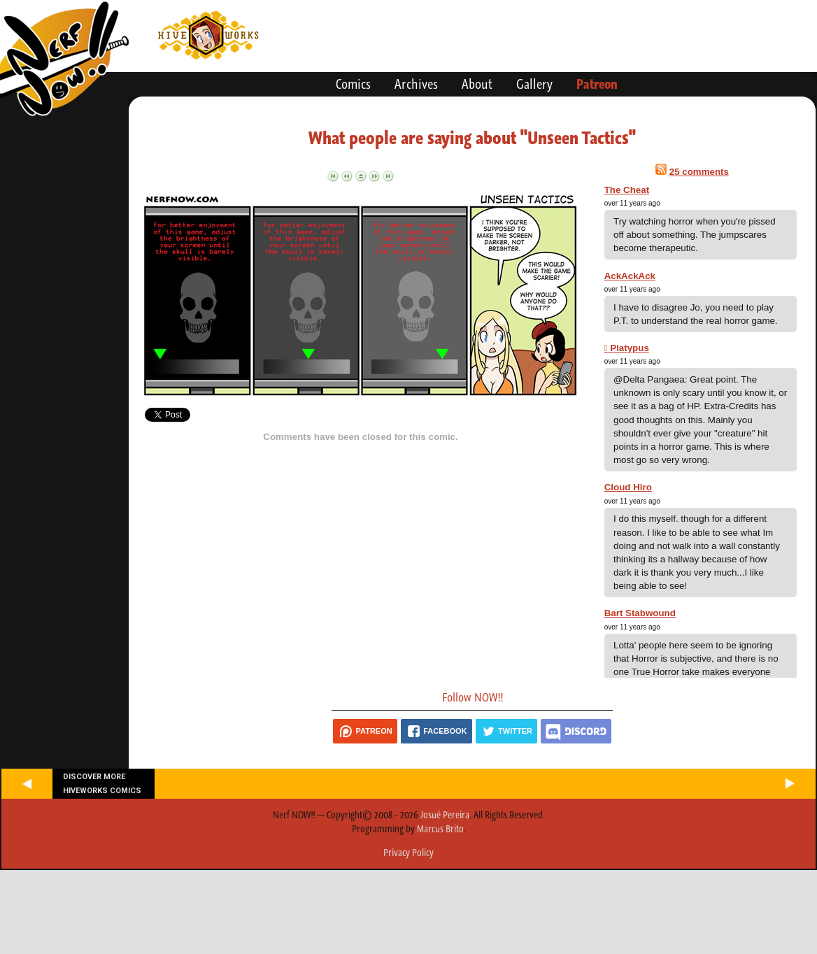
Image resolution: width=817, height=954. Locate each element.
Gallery (534, 84)
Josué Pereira (444, 815)
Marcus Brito (440, 829)
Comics (353, 84)
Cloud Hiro (628, 487)
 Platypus (626, 348)
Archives (416, 84)
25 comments (699, 171)
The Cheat (626, 190)
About (477, 84)
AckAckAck (629, 276)
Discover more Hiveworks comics (102, 783)
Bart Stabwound (640, 613)
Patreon (597, 84)
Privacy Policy (408, 852)
